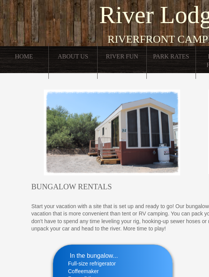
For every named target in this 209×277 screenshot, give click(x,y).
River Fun (122, 56)
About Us (73, 56)
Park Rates (171, 56)
